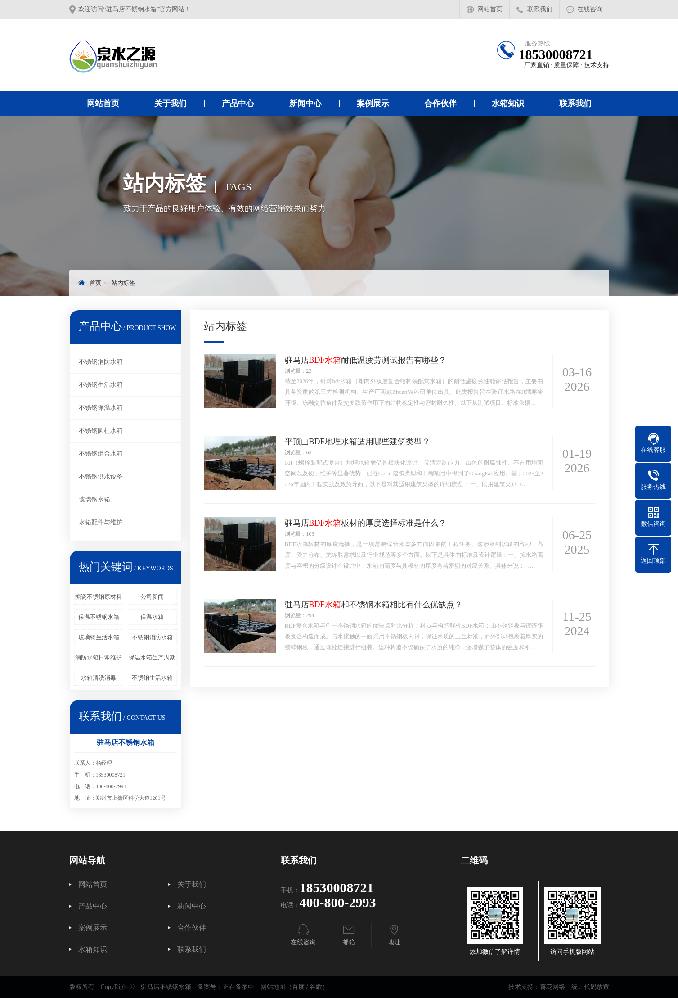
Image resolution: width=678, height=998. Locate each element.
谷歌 (316, 987)
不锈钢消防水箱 (101, 361)
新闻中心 (305, 103)
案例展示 (373, 103)
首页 (95, 283)
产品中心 (238, 103)
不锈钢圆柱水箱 (101, 430)
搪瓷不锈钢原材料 (98, 596)
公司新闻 (152, 596)
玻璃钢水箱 (94, 499)
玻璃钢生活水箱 (98, 637)
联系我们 (539, 9)
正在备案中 (238, 987)
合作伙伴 (440, 103)
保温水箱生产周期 (152, 657)
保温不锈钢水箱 (98, 617)
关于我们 (170, 103)
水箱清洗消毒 (98, 677)
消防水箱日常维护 (98, 657)
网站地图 (273, 987)
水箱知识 (508, 103)
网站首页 (490, 9)
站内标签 (123, 283)
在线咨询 (589, 9)
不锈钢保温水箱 (101, 407)
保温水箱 (152, 617)
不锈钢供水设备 (101, 476)
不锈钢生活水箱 (101, 384)
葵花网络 (552, 987)
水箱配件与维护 (101, 522)
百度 (298, 987)
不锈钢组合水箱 (101, 453)
